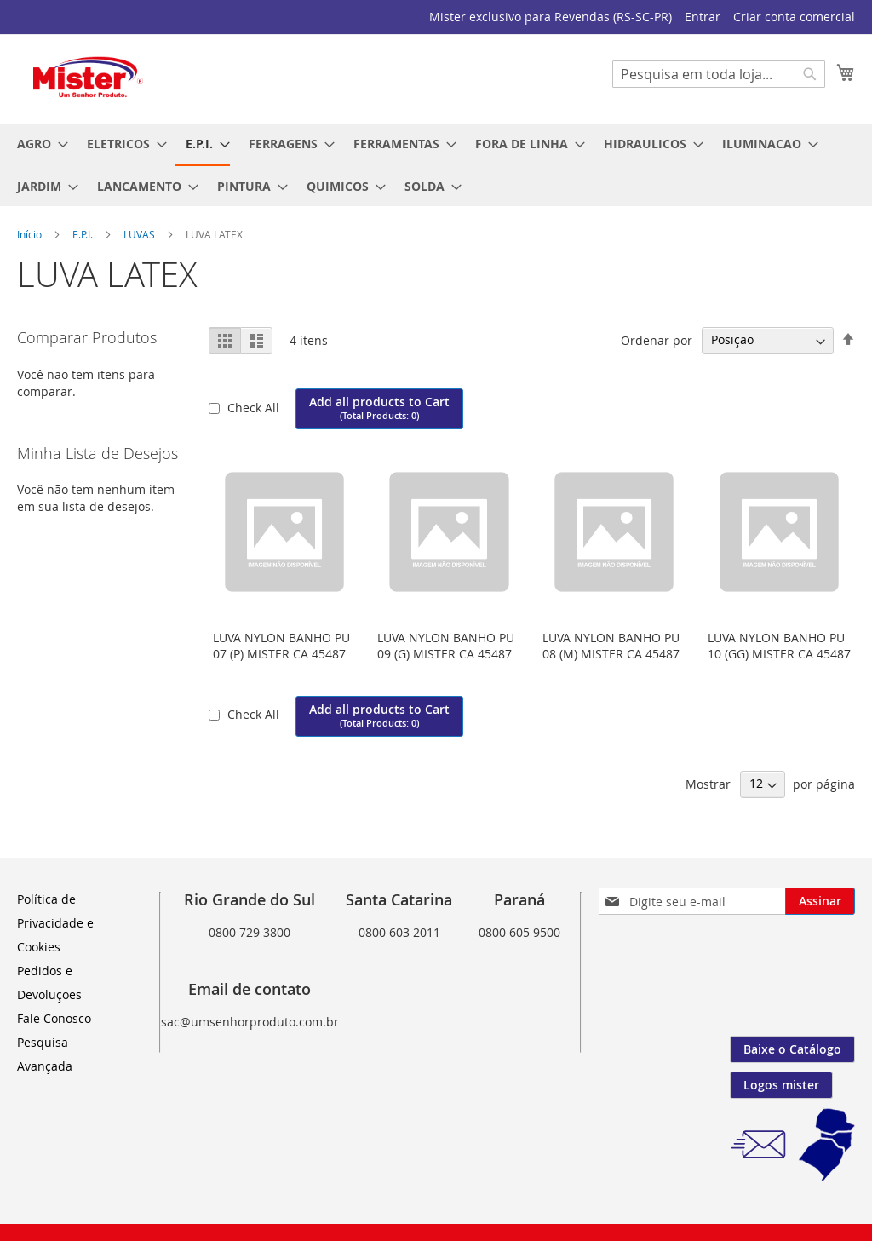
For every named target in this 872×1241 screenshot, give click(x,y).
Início (30, 234)
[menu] (436, 165)
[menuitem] (37, 144)
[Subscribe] (820, 901)
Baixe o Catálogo (792, 1049)
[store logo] (89, 78)
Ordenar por (656, 339)
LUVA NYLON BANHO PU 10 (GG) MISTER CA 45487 (779, 645)
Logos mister (781, 1085)
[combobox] (718, 74)
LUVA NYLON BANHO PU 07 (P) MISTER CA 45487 (281, 645)
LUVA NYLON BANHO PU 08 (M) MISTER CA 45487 (611, 645)
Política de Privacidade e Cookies (55, 923)
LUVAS (140, 234)
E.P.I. (83, 234)
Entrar (702, 17)
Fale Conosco (54, 1018)
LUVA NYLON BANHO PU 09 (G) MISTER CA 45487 (445, 645)
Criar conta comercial (794, 17)
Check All (255, 407)
